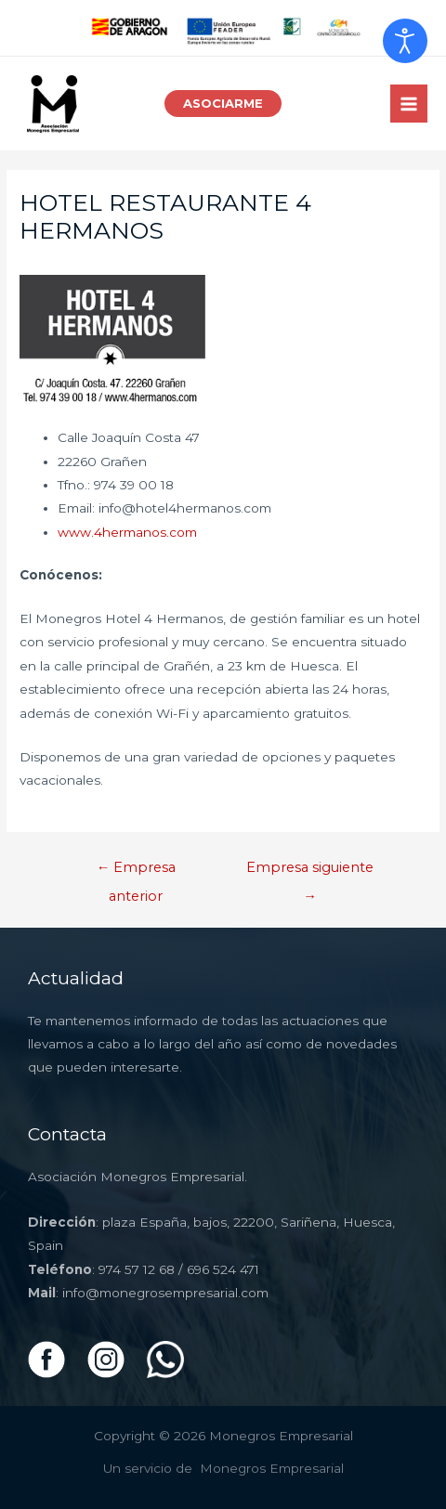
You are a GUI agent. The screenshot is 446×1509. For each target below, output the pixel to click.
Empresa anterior (137, 872)
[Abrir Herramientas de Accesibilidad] (405, 41)
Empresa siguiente (310, 872)
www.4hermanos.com (127, 532)
